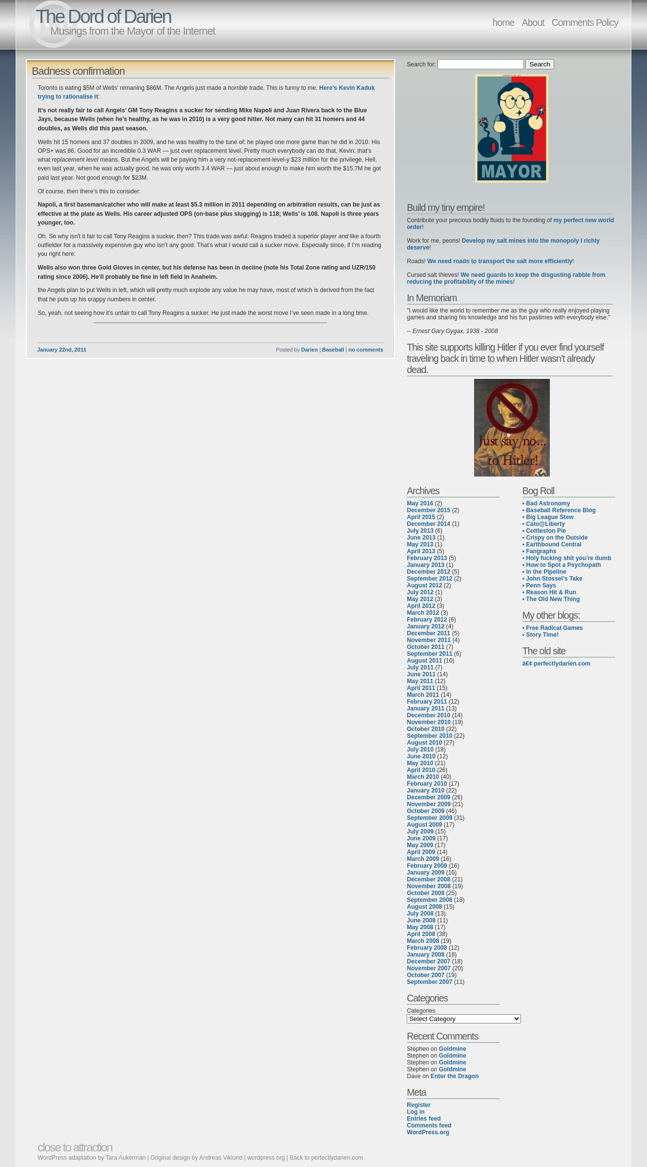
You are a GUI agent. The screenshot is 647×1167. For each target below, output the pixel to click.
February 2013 (427, 558)
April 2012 (421, 606)
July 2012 (420, 592)
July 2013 (420, 530)
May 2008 (420, 927)
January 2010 (425, 790)
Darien (309, 350)
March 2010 (423, 776)
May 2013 (420, 544)
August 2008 (424, 906)
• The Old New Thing (551, 599)
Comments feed (429, 1125)
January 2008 (425, 954)
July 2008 (420, 913)
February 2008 (427, 947)
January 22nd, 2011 (61, 350)
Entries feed (424, 1118)
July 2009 (420, 831)
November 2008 (429, 886)
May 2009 (420, 845)
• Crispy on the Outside (555, 537)
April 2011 (421, 688)
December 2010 (428, 715)
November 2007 (429, 968)
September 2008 (429, 899)
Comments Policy (585, 22)
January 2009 (425, 872)
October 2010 (425, 729)
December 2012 (428, 571)
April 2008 (421, 934)
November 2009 (429, 804)
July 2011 (420, 667)
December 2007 (428, 961)
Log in (415, 1111)
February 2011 (427, 701)
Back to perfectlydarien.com (326, 1157)
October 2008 (425, 893)
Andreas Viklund (220, 1157)
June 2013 (421, 537)
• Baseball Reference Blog (559, 510)
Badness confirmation (78, 71)
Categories (421, 1010)
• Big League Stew (548, 517)
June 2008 (421, 920)
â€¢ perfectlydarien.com (556, 663)
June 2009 (421, 838)
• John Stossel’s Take (552, 578)
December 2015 (428, 510)
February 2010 (427, 783)
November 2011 (429, 640)
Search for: (421, 64)
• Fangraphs (539, 551)
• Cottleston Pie (544, 530)
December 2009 (428, 797)
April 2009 (421, 852)
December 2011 (428, 633)
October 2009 (425, 811)
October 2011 (425, 647)
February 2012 (427, 619)
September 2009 (429, 817)
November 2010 (429, 722)
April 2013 (421, 551)
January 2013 (425, 565)
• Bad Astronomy (546, 503)
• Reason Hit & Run (549, 592)
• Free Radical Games (552, 628)
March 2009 (423, 858)
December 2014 (428, 524)
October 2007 (425, 975)
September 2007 (429, 982)
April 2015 (421, 517)
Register (419, 1105)
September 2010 (429, 735)
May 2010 (420, 763)
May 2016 (420, 503)
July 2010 (420, 749)
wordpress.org (266, 1157)
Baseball (333, 350)
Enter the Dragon (455, 1076)
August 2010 (424, 742)
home (504, 22)
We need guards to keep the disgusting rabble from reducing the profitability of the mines (506, 278)
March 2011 (423, 694)
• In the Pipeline (544, 571)
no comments (366, 350)
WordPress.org (428, 1132)
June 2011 (421, 674)
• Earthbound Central (552, 544)
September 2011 (429, 653)
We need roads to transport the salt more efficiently (499, 261)
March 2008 (423, 941)
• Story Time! (540, 634)
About (533, 22)
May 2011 (420, 681)
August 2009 (424, 824)
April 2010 (421, 770)
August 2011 (424, 660)
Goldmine (452, 1048)
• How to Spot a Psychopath (561, 565)
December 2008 (428, 879)
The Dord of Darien (103, 16)
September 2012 (429, 578)
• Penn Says (539, 585)
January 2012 (425, 626)
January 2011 (425, 708)
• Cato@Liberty (543, 524)
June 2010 (421, 756)
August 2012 (424, 585)
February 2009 (427, 865)
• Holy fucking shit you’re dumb (566, 558)
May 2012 (420, 599)
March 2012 (423, 612)
